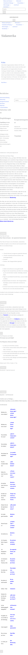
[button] (7, 1)
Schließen (3, 233)
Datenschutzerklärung (4, 97)
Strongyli (12, 323)
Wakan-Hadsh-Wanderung (6, 221)
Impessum (2, 105)
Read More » (4, 82)
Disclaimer (2, 103)
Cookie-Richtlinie (4, 107)
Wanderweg (13, 197)
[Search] (4, 12)
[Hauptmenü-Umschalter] (14, 20)
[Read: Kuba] (14, 50)
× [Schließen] (1, 333)
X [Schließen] (1, 651)
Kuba (3, 62)
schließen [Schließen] (3, 367)
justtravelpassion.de (14, 17)
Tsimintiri (5, 315)
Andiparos (17, 319)
